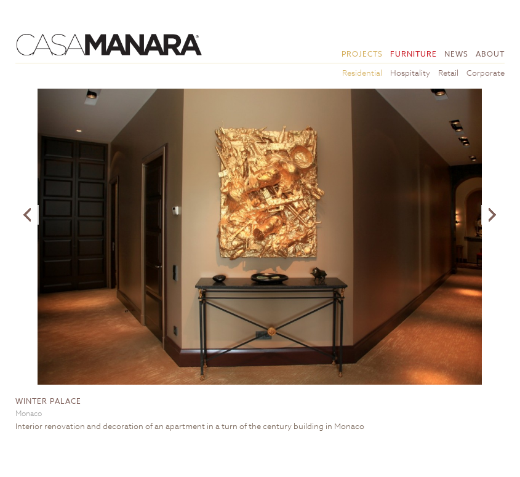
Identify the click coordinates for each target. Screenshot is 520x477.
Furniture (413, 54)
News (456, 54)
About (490, 54)
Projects (362, 54)
